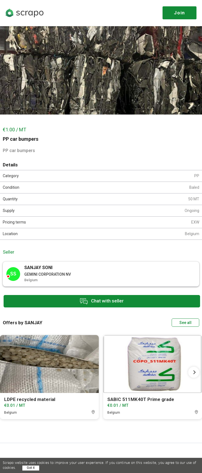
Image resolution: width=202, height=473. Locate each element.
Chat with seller (102, 301)
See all (185, 322)
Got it (31, 468)
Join (179, 12)
